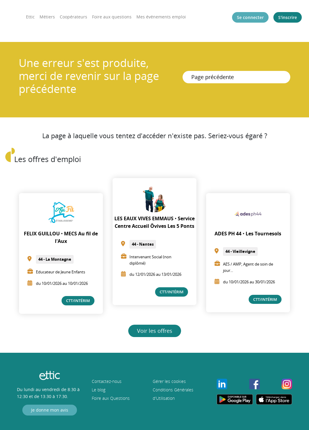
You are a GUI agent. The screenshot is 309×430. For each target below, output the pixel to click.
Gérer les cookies (169, 381)
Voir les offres (154, 330)
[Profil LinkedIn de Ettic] (222, 383)
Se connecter (250, 17)
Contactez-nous (107, 381)
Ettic (30, 17)
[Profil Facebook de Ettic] (254, 383)
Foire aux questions (112, 17)
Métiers (47, 17)
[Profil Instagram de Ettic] (287, 383)
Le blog (98, 390)
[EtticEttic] (9, 15)
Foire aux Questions (111, 398)
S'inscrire (287, 17)
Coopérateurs (73, 17)
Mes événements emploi (161, 17)
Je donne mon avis (49, 410)
